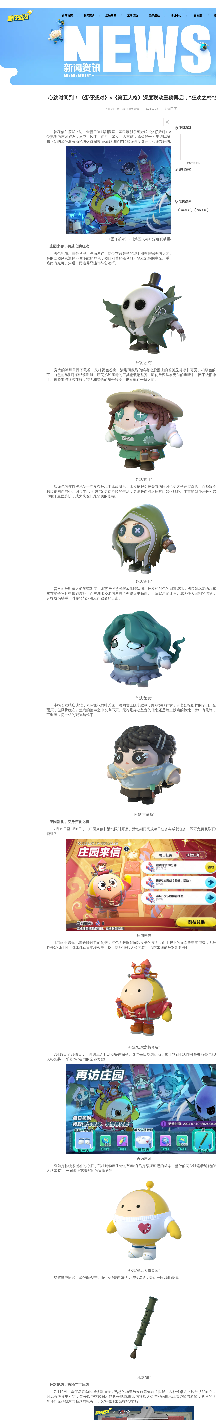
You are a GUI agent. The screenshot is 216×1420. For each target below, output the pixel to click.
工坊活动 (132, 15)
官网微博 (201, 210)
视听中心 (176, 15)
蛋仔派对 (122, 109)
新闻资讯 (89, 15)
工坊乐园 (110, 15)
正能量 (198, 15)
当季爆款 (154, 15)
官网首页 (67, 15)
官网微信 (185, 210)
